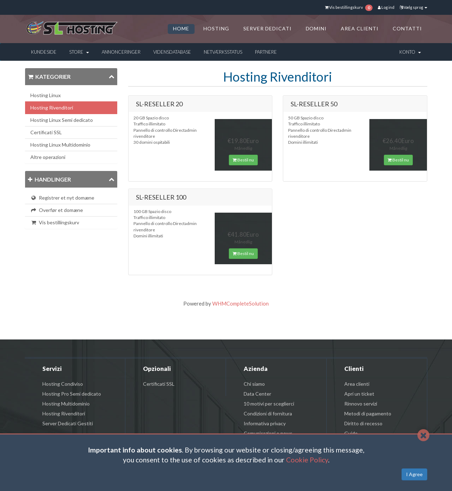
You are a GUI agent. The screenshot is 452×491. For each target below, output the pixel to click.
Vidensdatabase (172, 52)
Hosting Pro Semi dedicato (71, 394)
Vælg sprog (413, 7)
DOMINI (316, 28)
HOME (181, 28)
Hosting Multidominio (66, 404)
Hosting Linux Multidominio (60, 145)
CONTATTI (407, 28)
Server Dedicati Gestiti (67, 423)
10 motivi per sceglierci (269, 404)
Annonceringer (121, 52)
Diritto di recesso (363, 423)
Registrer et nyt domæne (62, 198)
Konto (410, 52)
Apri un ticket (359, 394)
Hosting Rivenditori (51, 108)
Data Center (257, 394)
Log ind (386, 7)
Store (79, 52)
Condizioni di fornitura (268, 413)
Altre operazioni (47, 157)
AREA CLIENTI (360, 28)
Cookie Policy (307, 460)
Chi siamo (254, 384)
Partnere (266, 52)
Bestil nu (243, 159)
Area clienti (356, 384)
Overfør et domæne (56, 210)
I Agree (414, 474)
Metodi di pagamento (367, 413)
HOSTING (216, 28)
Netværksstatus (223, 52)
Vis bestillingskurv (54, 222)
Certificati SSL (46, 132)
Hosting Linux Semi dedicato (61, 120)
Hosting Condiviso (62, 384)
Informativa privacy (265, 423)
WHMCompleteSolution (240, 303)
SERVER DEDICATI (267, 28)
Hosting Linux (45, 95)
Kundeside (43, 52)
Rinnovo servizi (360, 404)
